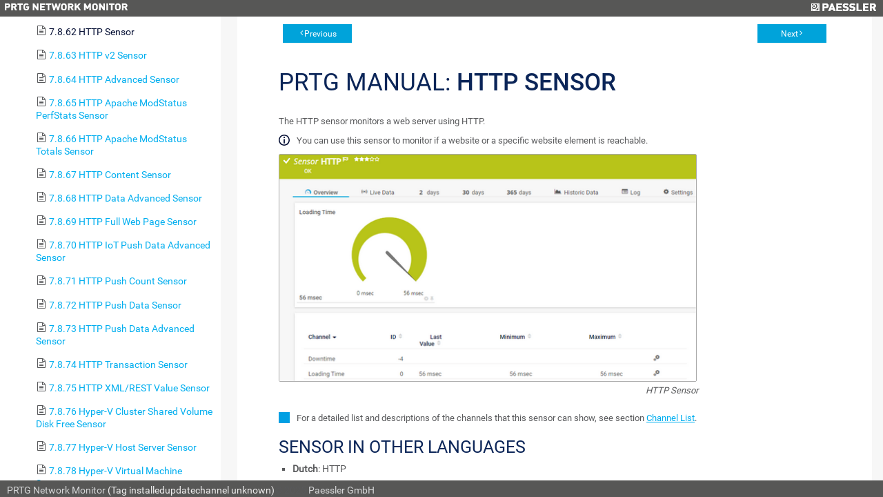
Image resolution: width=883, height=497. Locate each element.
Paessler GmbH (341, 490)
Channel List (670, 418)
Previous (320, 34)
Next (789, 34)
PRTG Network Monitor (56, 490)
